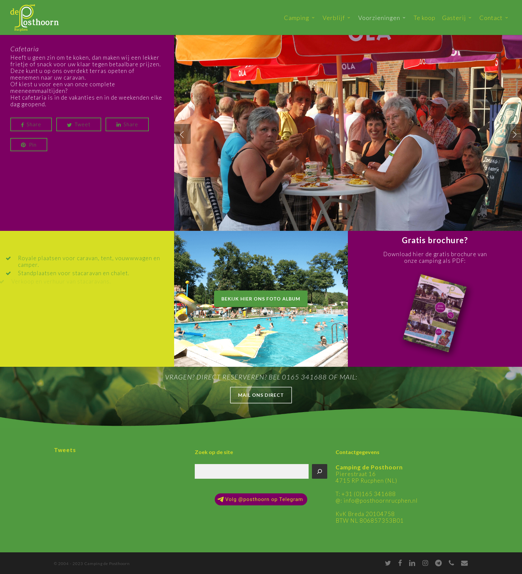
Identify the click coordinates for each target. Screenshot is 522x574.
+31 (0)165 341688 (369, 493)
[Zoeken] (319, 471)
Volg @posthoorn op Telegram (260, 499)
